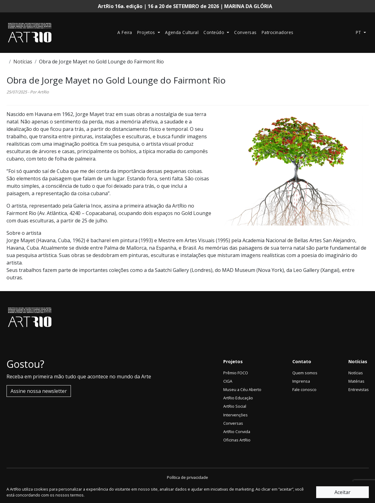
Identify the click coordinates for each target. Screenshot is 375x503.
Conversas (245, 32)
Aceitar (342, 492)
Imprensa (301, 381)
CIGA (227, 381)
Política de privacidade (187, 477)
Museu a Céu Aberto (242, 389)
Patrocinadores (278, 32)
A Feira (124, 32)
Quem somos (304, 373)
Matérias (356, 381)
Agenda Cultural (182, 32)
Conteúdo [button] (214, 32)
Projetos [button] (147, 32)
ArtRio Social (234, 406)
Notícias (22, 61)
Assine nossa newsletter (39, 391)
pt (359, 32)
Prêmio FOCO (235, 373)
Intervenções (235, 415)
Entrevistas (358, 389)
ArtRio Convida (236, 431)
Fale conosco (304, 389)
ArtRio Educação (238, 398)
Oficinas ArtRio (237, 440)
